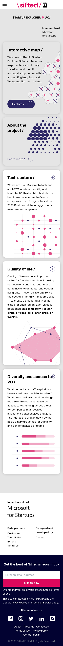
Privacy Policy (19, 602)
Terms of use (22, 630)
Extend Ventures (12, 543)
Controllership (31, 634)
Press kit (29, 626)
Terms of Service (42, 602)
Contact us (42, 626)
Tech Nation (14, 537)
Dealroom (13, 533)
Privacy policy (40, 630)
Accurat (41, 537)
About (17, 626)
